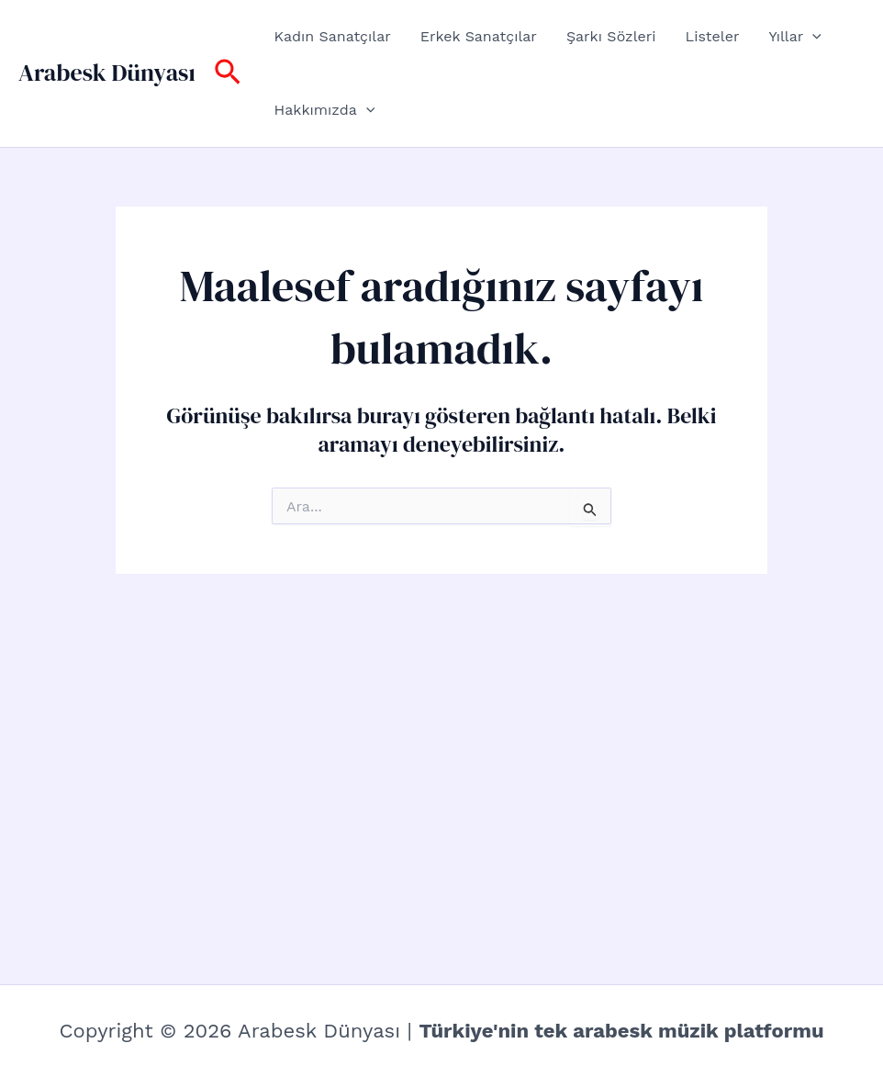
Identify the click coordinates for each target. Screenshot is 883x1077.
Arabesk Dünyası (107, 72)
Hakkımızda (324, 110)
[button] (227, 73)
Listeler (713, 36)
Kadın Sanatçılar (332, 36)
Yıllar (794, 36)
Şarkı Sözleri (611, 36)
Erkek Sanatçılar (478, 36)
